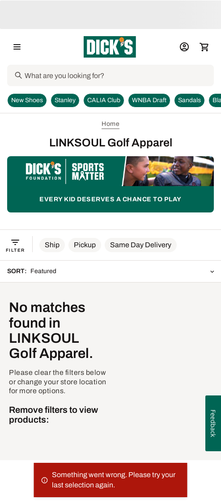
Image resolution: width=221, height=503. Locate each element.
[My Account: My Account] (184, 47)
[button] (52, 245)
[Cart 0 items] (204, 47)
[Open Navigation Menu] (17, 47)
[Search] (118, 75)
